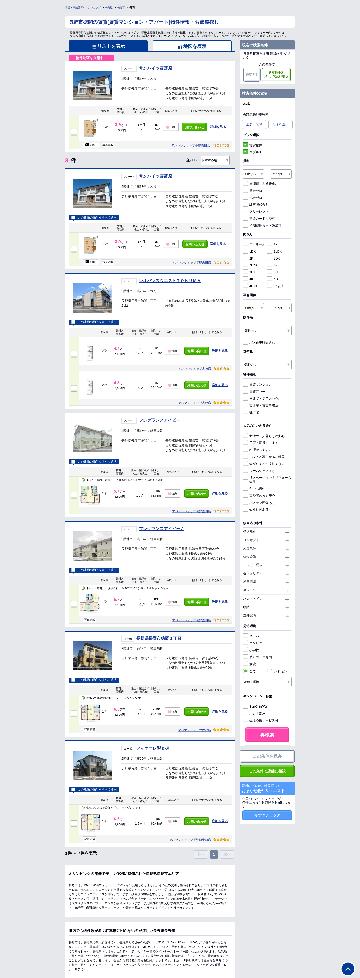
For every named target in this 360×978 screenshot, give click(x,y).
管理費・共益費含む (260, 184)
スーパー (252, 636)
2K (248, 258)
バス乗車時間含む (259, 342)
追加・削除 (254, 124)
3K (272, 265)
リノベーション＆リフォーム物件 (267, 480)
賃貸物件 (252, 145)
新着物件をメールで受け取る (276, 74)
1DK (249, 251)
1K (272, 244)
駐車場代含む (256, 204)
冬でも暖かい (256, 489)
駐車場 (251, 412)
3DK (249, 272)
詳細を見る (218, 127)
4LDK (250, 286)
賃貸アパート (256, 391)
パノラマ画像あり (259, 503)
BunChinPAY (255, 706)
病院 (249, 664)
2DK (273, 258)
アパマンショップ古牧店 (194, 368)
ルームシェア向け (259, 471)
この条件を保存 (267, 756)
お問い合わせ (194, 127)
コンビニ (252, 643)
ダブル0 (252, 152)
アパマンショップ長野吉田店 (190, 145)
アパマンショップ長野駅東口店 (190, 840)
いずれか (277, 671)
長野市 (121, 7)
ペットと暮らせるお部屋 (264, 457)
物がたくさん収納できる (264, 464)
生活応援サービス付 (260, 720)
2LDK (250, 265)
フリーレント (256, 211)
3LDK (274, 272)
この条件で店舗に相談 (267, 771)
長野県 (109, 7)
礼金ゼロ (252, 198)
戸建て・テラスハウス (262, 398)
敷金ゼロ (252, 191)
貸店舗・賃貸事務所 (260, 405)
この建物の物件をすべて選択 (94, 217)
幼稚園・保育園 (257, 657)
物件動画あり (256, 510)
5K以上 (275, 286)
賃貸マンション (257, 384)
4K (248, 279)
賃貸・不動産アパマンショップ (83, 7)
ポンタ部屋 (254, 713)
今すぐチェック (267, 815)
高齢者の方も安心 (259, 495)
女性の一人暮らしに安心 (264, 436)
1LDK (274, 251)
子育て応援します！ (260, 443)
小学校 (251, 650)
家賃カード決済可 (259, 218)
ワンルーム (254, 244)
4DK (273, 279)
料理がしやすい (257, 450)
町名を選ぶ (281, 124)
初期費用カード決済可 (262, 225)
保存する (252, 74)
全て (249, 671)
